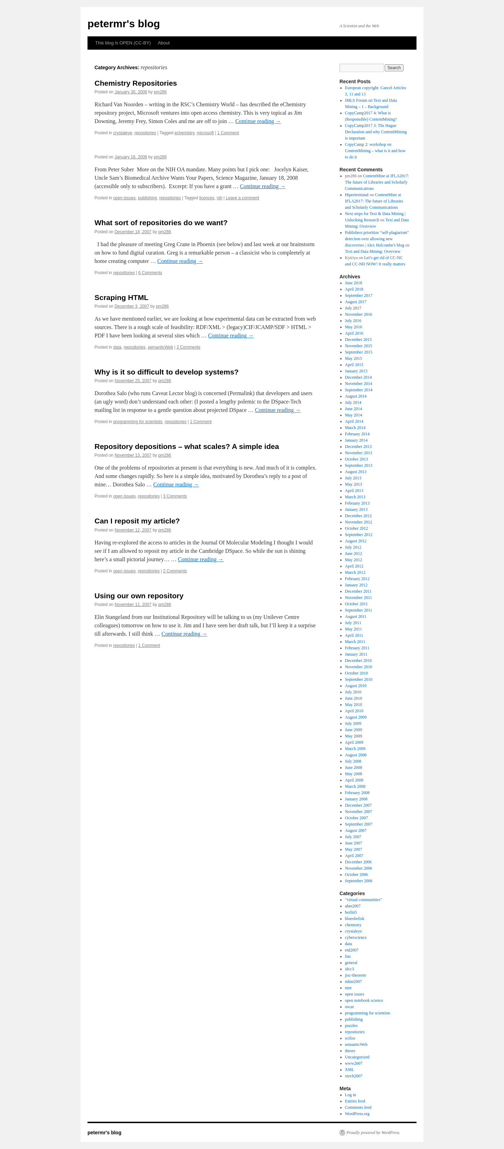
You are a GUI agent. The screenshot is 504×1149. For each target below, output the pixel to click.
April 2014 (354, 421)
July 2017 (353, 308)
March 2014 (355, 427)
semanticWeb (160, 347)
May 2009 (353, 736)
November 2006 (358, 868)
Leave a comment (242, 197)
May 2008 (353, 773)
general (351, 962)
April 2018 (354, 289)
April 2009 (354, 742)
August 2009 (356, 717)
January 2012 (356, 585)
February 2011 (357, 647)
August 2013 (356, 471)
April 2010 (354, 710)
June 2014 (353, 408)
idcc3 (349, 968)
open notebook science (364, 1000)
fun (348, 956)
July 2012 (353, 547)
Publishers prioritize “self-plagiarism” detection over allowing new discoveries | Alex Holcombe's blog (377, 239)
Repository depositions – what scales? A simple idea (186, 446)
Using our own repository (138, 596)
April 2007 (354, 855)
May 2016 (353, 326)
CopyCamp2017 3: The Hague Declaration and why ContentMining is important (376, 132)
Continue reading (258, 121)
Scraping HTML (121, 297)
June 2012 (353, 553)
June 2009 (353, 729)
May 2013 (353, 484)
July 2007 (353, 836)
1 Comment (228, 132)
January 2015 (356, 371)
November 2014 (358, 383)
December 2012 (358, 515)
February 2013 (357, 503)
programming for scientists (137, 421)
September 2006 (358, 880)
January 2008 (356, 799)
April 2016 (354, 333)
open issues (124, 197)
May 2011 (353, 629)
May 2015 (353, 358)
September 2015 (358, 352)
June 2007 (353, 843)
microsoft (205, 132)
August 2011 (355, 616)
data (117, 347)
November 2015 (358, 345)
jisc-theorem (355, 975)
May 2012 (353, 559)
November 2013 (358, 452)
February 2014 (357, 433)
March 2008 (355, 786)
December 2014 (358, 377)
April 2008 (354, 780)
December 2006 (358, 861)
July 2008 (353, 761)
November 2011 (358, 597)
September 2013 (358, 465)
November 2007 (358, 811)
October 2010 (356, 673)
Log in (350, 1094)
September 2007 (358, 824)
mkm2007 (353, 981)
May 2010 (353, 704)
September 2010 (358, 679)
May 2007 (353, 849)
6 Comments (150, 272)
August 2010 (356, 685)
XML (350, 1069)
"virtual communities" (363, 899)
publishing (147, 197)
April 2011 (354, 635)
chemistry (353, 924)
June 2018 (353, 282)
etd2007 (352, 950)
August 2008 (356, 754)
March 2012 (355, 572)
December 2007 (358, 805)
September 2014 (358, 389)
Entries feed (355, 1101)
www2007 (354, 1063)
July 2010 (353, 692)
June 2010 (353, 698)
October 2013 (356, 459)
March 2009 (355, 748)
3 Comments (175, 496)
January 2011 (356, 654)
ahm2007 (353, 906)
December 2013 (358, 446)
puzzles (351, 1025)
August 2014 (356, 396)
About (164, 42)
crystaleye (122, 132)
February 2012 (357, 578)
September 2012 (358, 534)
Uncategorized (357, 1057)
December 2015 (358, 339)
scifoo (350, 1038)
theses (350, 1050)
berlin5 (351, 912)
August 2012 (356, 540)
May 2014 (353, 415)
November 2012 (358, 522)
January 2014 (356, 440)
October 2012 (356, 528)
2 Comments (188, 347)
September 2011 (358, 610)
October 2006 (356, 874)
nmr (348, 987)
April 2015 (354, 364)
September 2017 (358, 295)
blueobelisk (354, 918)
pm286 (160, 92)
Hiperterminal (357, 194)
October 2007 (356, 817)
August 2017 (356, 301)
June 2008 (353, 767)
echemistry (184, 132)
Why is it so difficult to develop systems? (166, 372)
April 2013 (354, 490)
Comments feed (358, 1107)
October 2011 (356, 603)
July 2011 (353, 622)
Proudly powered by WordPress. (373, 1132)
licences (206, 197)
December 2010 (358, 660)
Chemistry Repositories (135, 83)
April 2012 (354, 566)
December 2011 (358, 591)
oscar (349, 1006)
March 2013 (355, 496)
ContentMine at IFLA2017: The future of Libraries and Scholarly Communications (377, 182)
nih (219, 197)
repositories (145, 132)
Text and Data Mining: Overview (373, 251)
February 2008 (357, 792)
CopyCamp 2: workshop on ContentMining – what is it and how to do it (375, 150)
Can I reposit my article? (137, 521)
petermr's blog (124, 23)
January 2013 (356, 509)
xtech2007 (354, 1075)
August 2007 (356, 830)
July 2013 (353, 478)
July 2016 (353, 320)
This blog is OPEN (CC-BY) (123, 42)
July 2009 (353, 723)
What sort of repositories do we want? (160, 223)
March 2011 (355, 641)
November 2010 (358, 666)
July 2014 (353, 402)
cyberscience (356, 937)
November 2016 (358, 314)
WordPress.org (357, 1113)
